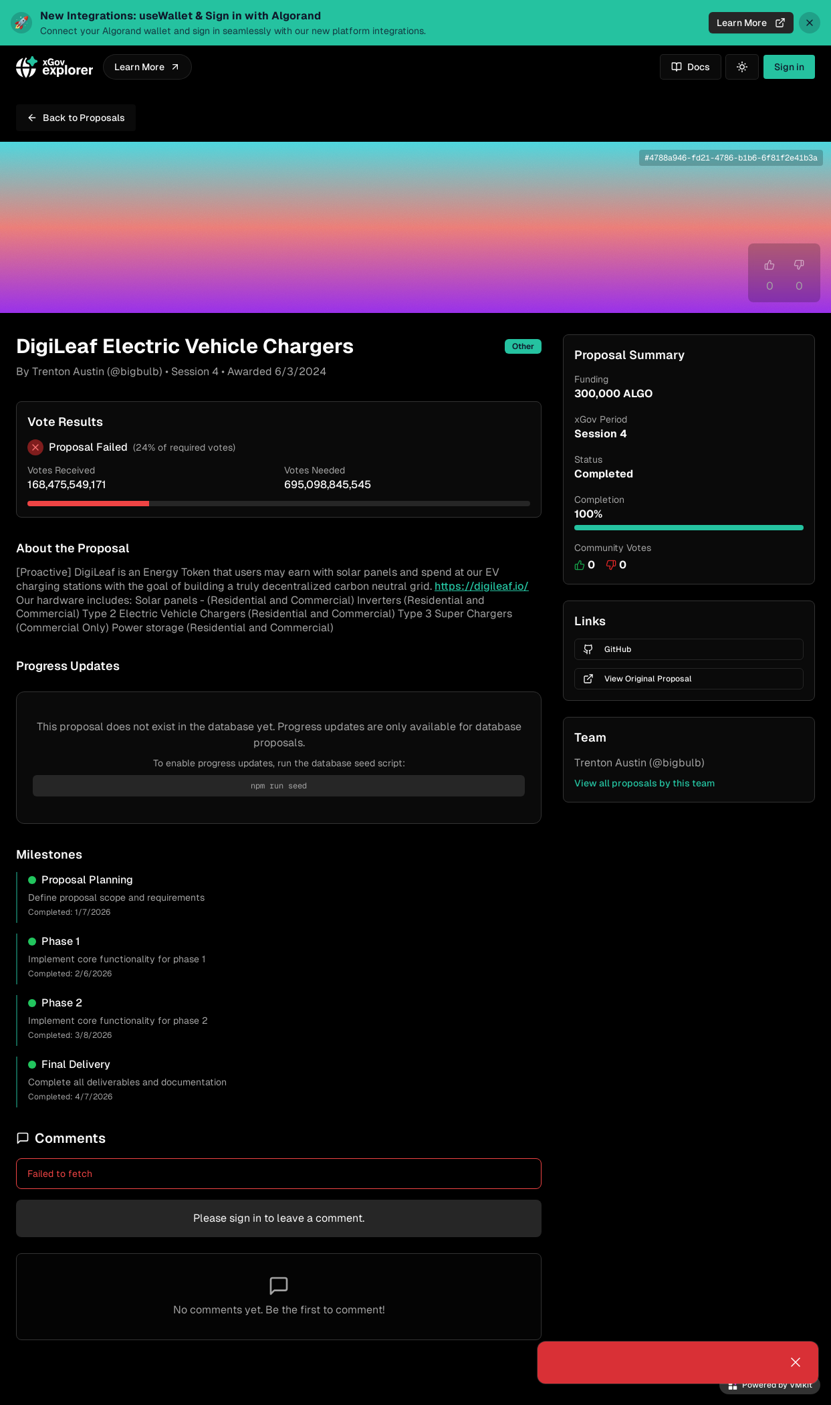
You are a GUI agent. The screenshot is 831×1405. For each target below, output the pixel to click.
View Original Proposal (637, 678)
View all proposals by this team (644, 783)
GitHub (607, 649)
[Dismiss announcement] (809, 22)
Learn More (751, 23)
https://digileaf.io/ (482, 586)
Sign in (789, 67)
